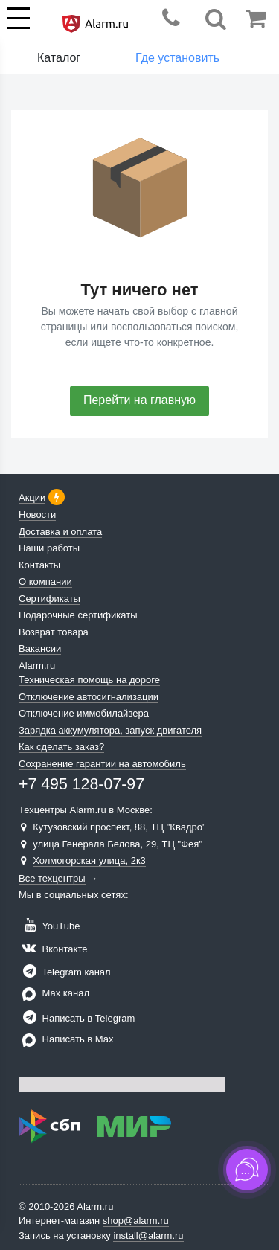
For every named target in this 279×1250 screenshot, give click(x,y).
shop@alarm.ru (136, 1220)
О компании (45, 581)
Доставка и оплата (60, 531)
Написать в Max (66, 1039)
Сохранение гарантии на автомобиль (102, 763)
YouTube (49, 926)
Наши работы (49, 548)
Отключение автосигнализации (88, 696)
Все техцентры (52, 878)
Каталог (58, 57)
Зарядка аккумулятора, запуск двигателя (110, 730)
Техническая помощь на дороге (89, 679)
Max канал (54, 993)
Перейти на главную (139, 400)
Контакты (39, 565)
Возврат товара (54, 632)
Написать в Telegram (77, 1018)
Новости (37, 514)
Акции (32, 497)
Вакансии (40, 648)
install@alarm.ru (148, 1235)
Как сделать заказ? (61, 746)
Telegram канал (65, 972)
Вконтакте (53, 949)
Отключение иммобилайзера (84, 713)
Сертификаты (49, 598)
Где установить (177, 57)
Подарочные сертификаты (78, 615)
